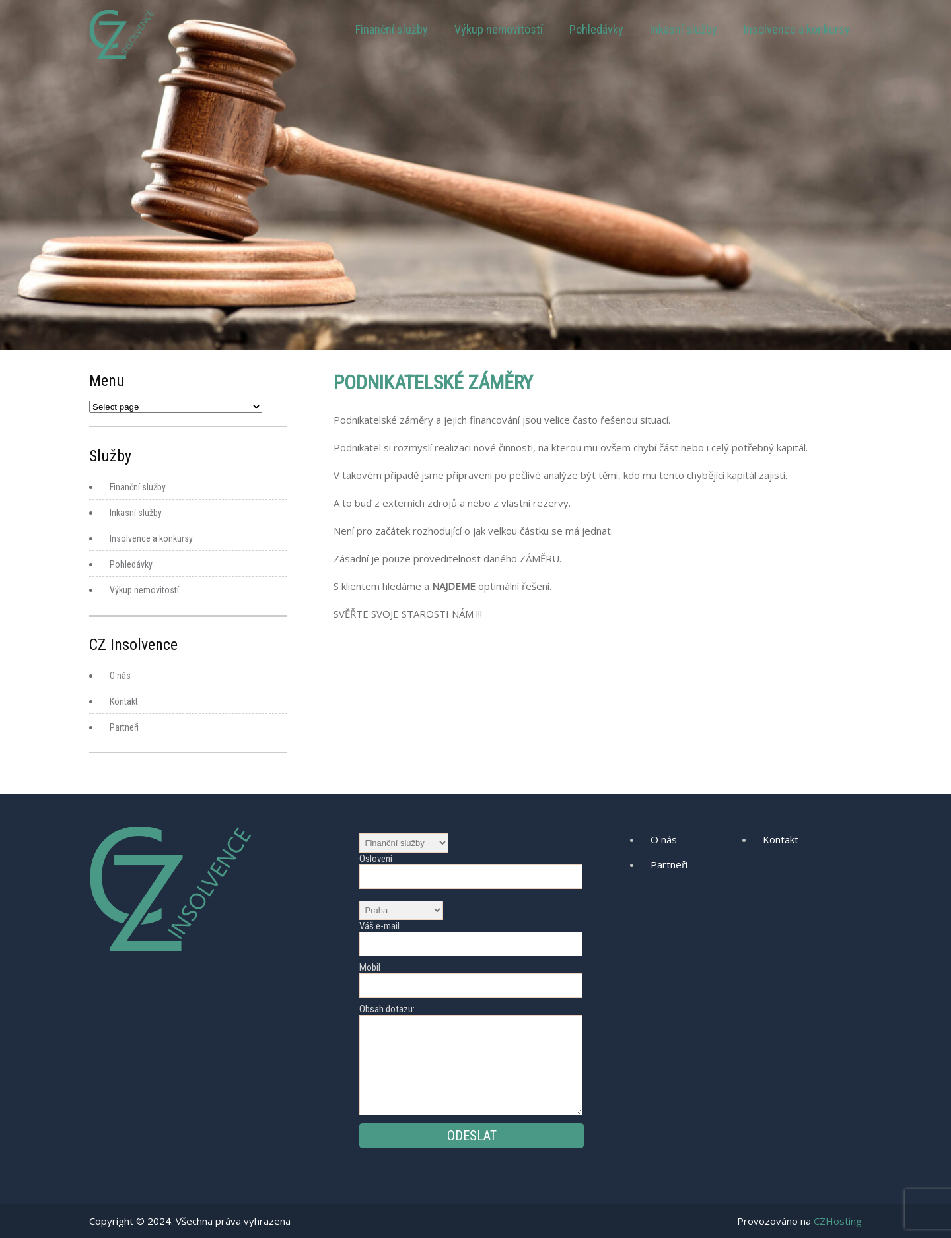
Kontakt (124, 701)
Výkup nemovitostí (498, 29)
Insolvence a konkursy (797, 29)
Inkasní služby (683, 29)
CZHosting (838, 1220)
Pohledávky (596, 29)
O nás (120, 675)
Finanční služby (391, 29)
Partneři (124, 727)
